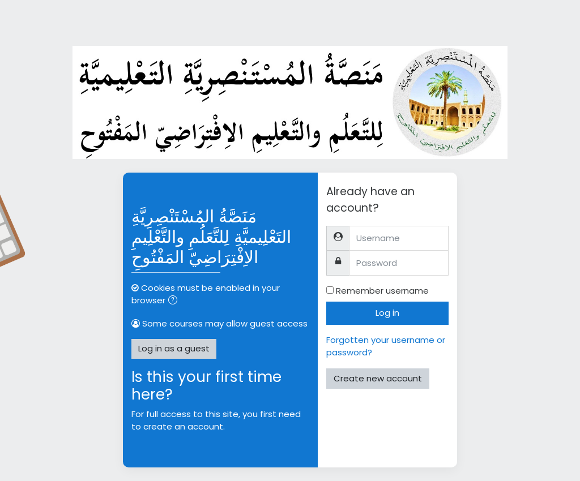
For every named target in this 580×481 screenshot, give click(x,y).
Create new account (378, 378)
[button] (175, 301)
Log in (387, 313)
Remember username (382, 291)
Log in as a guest (174, 348)
